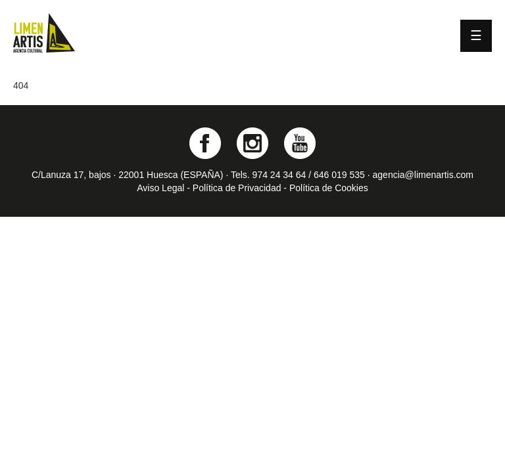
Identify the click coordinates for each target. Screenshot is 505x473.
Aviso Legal (160, 188)
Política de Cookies (328, 188)
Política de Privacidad (237, 188)
